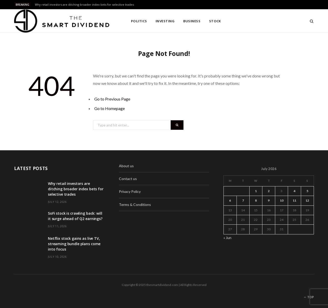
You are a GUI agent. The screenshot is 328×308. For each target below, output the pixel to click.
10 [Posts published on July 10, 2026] (281, 200)
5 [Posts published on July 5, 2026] (307, 191)
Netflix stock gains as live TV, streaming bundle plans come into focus (74, 244)
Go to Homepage (109, 108)
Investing (165, 21)
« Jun (227, 237)
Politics (139, 21)
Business (192, 21)
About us (126, 166)
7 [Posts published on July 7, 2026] (243, 200)
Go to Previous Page (112, 98)
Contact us (128, 178)
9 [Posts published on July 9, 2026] (269, 200)
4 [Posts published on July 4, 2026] (294, 191)
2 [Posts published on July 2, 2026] (269, 191)
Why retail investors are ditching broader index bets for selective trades (84, 4)
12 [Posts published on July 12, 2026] (307, 200)
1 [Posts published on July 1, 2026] (256, 191)
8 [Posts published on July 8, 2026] (256, 200)
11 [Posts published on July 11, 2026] (294, 200)
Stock (215, 21)
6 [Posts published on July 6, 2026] (230, 200)
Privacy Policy (130, 191)
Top (309, 297)
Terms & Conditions (135, 204)
